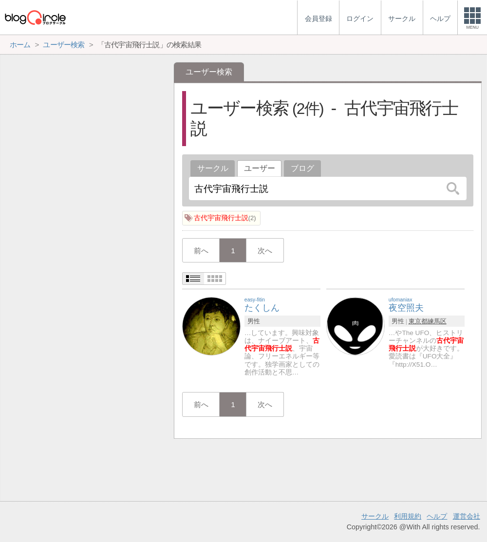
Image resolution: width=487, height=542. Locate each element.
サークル (212, 168)
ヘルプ (437, 516)
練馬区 (437, 321)
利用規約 (407, 516)
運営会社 (466, 516)
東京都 (418, 321)
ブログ (302, 168)
